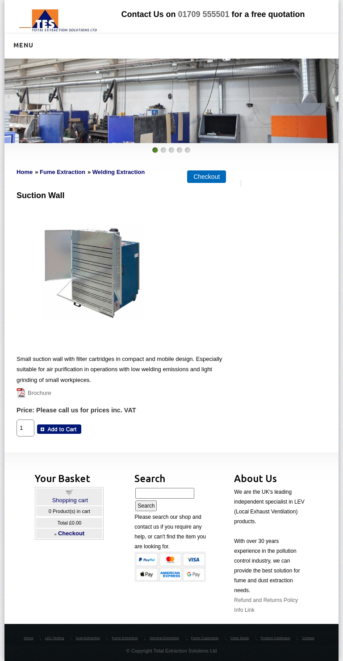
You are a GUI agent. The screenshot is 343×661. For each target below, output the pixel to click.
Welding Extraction (118, 172)
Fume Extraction (62, 172)
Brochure (39, 393)
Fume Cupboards (205, 638)
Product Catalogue (275, 638)
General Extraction (164, 638)
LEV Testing (54, 638)
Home (25, 172)
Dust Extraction (88, 638)
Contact (308, 638)
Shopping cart (70, 500)
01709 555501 (203, 14)
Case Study (239, 638)
